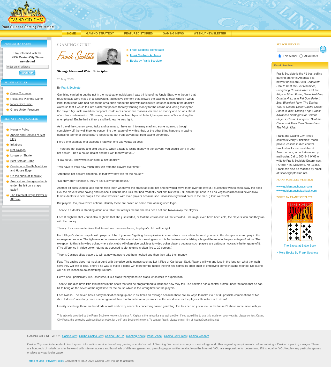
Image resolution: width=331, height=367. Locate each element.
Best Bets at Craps (22, 160)
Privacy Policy (55, 360)
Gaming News (173, 33)
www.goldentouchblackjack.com (296, 190)
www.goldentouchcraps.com (294, 186)
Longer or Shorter (21, 155)
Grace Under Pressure (24, 109)
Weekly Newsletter (210, 33)
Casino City (69, 335)
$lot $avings (18, 150)
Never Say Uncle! (21, 104)
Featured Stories (138, 33)
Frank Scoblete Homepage (147, 49)
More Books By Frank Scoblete (298, 252)
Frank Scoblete (70, 87)
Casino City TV (114, 335)
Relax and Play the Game (26, 98)
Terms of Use (35, 360)
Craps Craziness (20, 93)
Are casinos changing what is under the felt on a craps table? (28, 185)
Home (71, 33)
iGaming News (135, 335)
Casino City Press (175, 335)
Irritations (16, 144)
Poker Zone (154, 335)
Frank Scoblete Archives (145, 55)
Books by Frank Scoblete (146, 60)
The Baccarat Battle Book (300, 245)
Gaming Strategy (100, 33)
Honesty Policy (19, 129)
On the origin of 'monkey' (26, 175)
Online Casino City (91, 335)
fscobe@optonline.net (206, 319)
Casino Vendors (199, 335)
